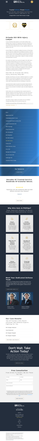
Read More (19, 200)
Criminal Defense (19, 425)
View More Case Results (13, 339)
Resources (19, 427)
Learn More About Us (12, 289)
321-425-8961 (19, 410)
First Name (7, 377)
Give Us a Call (19, 363)
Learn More (20, 172)
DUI (19, 423)
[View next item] (20, 31)
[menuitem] (19, 115)
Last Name (21, 377)
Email (21, 380)
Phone (7, 380)
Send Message (19, 398)
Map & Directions (19, 417)
